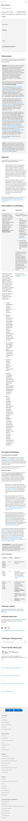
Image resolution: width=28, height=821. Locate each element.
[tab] (5, 652)
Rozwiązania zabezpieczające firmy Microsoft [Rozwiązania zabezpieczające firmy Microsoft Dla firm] (9, 781)
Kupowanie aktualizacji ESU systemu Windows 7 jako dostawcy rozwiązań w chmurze (13, 130)
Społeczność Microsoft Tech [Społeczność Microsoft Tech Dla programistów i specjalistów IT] (6, 808)
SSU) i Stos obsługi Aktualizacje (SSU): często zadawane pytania (13, 540)
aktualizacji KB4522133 (12, 91)
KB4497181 (21, 96)
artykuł (14, 147)
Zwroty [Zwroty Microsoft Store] (3, 742)
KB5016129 (4, 531)
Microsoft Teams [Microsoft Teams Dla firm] (4, 795)
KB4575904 (8, 518)
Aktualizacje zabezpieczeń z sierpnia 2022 (12, 200)
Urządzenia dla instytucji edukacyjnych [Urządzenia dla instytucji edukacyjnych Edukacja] (8, 758)
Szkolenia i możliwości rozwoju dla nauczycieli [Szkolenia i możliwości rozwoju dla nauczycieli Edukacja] (9, 767)
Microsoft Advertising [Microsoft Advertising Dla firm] (5, 790)
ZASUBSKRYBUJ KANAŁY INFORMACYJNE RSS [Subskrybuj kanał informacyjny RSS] (14, 630)
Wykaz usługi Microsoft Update (19, 577)
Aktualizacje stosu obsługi (6, 539)
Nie (18, 710)
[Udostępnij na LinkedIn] (5, 627)
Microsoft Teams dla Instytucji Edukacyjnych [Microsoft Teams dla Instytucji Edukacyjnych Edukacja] (9, 760)
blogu (20, 263)
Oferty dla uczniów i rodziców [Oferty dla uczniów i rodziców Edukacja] (7, 770)
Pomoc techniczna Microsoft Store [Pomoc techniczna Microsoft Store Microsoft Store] (7, 740)
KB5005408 (7, 193)
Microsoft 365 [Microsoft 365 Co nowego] (4, 726)
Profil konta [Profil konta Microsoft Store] (4, 735)
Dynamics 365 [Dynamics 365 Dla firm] (4, 785)
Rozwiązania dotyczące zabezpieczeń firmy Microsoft (12, 683)
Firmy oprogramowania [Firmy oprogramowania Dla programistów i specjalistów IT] (6, 815)
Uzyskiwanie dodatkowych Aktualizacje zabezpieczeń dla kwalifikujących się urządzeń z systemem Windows (12, 126)
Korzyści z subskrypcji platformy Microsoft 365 (11, 667)
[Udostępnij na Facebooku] (2, 627)
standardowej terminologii (16, 619)
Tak (9, 710)
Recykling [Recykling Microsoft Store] (3, 747)
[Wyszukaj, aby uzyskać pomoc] (5, 2)
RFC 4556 (7, 185)
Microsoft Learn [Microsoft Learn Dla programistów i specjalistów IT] (4, 803)
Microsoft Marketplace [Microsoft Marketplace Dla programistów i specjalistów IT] (5, 810)
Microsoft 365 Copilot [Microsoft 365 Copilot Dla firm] (5, 792)
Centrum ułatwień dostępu (7, 691)
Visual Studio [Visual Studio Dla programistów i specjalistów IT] (4, 817)
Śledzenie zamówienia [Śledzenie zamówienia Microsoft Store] (5, 745)
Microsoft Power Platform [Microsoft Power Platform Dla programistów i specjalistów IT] (6, 813)
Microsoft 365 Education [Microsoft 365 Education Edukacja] (6, 763)
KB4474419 (20, 495)
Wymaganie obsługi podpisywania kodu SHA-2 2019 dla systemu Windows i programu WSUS (15, 508)
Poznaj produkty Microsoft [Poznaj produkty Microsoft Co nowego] (6, 729)
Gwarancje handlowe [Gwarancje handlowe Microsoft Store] (5, 749)
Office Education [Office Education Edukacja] (4, 765)
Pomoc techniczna (5, 5)
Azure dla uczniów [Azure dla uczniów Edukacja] (5, 772)
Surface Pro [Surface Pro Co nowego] (4, 717)
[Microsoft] (14, 1)
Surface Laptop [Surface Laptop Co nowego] (4, 720)
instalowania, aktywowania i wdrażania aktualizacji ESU (13, 120)
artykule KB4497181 (22, 236)
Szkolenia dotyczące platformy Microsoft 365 (11, 675)
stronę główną (5, 151)
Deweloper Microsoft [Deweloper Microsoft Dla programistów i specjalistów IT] (5, 801)
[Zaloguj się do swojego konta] (25, 2)
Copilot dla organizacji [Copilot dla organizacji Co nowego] (5, 722)
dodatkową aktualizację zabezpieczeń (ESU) (12, 87)
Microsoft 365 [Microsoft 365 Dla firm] (4, 788)
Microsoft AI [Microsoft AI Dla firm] (4, 778)
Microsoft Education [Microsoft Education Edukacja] (5, 756)
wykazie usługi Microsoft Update (12, 525)
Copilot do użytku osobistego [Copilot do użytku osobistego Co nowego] (7, 724)
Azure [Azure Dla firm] (3, 783)
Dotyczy (4, 16)
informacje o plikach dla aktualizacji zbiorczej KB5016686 (12, 611)
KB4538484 (21, 514)
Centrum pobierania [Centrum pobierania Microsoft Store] (5, 738)
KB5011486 (17, 550)
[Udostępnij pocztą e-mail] (8, 627)
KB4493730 (11, 485)
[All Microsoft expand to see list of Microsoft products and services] (1, 2)
